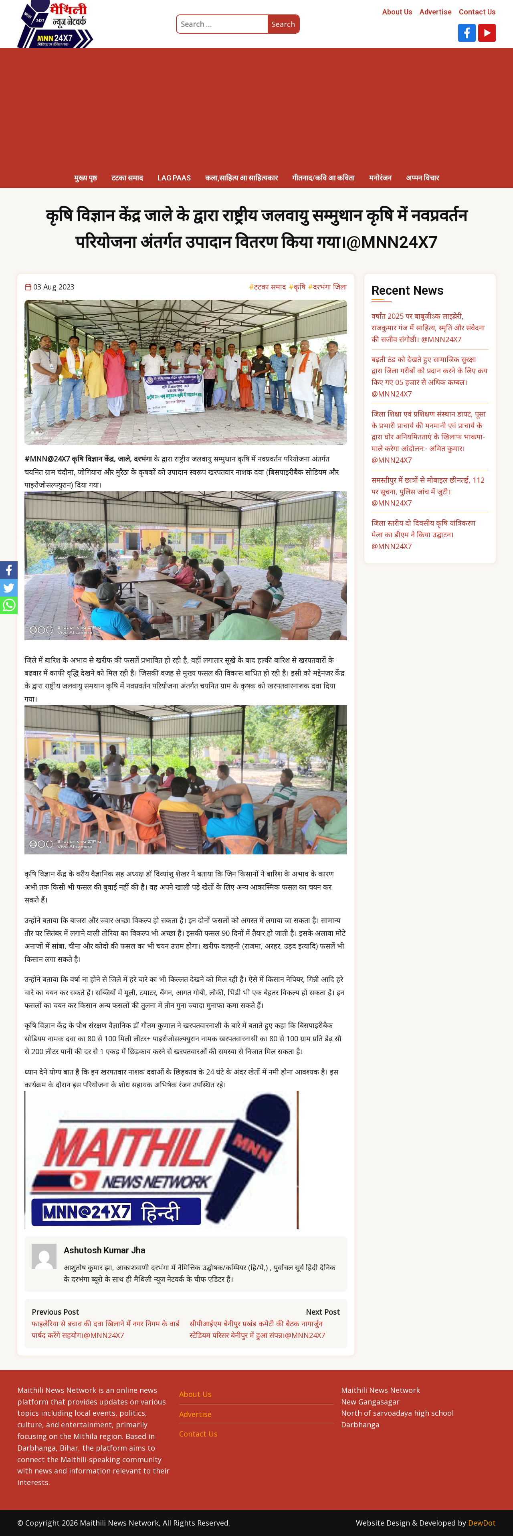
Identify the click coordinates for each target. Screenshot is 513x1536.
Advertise (436, 12)
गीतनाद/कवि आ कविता (323, 178)
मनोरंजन (380, 178)
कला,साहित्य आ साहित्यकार (241, 178)
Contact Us (477, 12)
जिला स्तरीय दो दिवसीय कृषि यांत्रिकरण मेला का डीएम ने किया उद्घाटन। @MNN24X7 (423, 534)
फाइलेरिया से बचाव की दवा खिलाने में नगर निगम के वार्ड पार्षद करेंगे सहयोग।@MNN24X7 (106, 1329)
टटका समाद (127, 178)
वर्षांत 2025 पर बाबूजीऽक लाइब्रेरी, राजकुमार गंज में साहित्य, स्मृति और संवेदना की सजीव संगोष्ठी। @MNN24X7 (428, 327)
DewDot (482, 1523)
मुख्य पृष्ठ (85, 178)
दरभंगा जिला (330, 286)
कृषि (299, 286)
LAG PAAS (174, 178)
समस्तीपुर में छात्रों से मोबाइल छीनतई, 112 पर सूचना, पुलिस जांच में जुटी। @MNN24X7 (428, 491)
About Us (397, 12)
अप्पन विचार (422, 178)
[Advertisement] (256, 108)
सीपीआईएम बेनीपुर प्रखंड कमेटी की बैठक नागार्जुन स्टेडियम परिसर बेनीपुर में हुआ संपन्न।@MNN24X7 (257, 1329)
